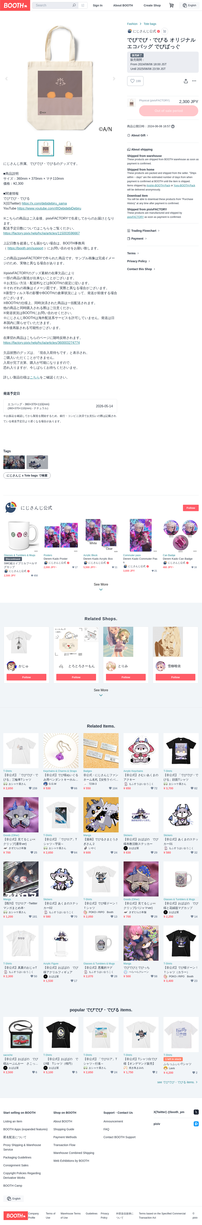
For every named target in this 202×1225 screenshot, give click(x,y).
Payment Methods (65, 1137)
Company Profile (33, 1215)
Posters (48, 555)
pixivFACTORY (135, 217)
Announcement (113, 1121)
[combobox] (55, 5)
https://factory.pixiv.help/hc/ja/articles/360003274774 (41, 342)
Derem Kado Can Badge (177, 558)
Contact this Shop (139, 269)
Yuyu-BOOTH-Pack (184, 185)
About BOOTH (123, 5)
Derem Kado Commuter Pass (140, 560)
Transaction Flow (64, 1145)
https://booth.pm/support (25, 248)
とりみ (123, 666)
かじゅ (24, 666)
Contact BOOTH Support (119, 1137)
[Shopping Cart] (171, 5)
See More (101, 694)
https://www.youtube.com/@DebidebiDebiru (49, 208)
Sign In (98, 5)
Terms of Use (50, 1215)
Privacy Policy (137, 261)
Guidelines (91, 1213)
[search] (74, 5)
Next (114, 78)
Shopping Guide (63, 1129)
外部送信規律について (124, 1215)
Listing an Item (12, 1121)
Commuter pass (132, 555)
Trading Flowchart (143, 230)
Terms (131, 253)
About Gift (138, 135)
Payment (137, 238)
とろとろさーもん (81, 666)
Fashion (132, 23)
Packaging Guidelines (17, 1157)
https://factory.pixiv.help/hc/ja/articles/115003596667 (41, 233)
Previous (6, 78)
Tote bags (150, 23)
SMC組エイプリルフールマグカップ (20, 565)
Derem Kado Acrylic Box (98, 558)
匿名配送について (14, 1137)
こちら (35, 377)
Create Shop (152, 5)
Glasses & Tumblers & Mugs (19, 555)
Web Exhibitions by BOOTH (71, 1160)
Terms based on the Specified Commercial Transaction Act (162, 1215)
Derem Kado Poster (56, 558)
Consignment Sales (15, 1165)
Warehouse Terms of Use (71, 1215)
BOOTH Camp (12, 1185)
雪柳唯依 (174, 666)
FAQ (106, 1129)
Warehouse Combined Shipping (73, 1153)
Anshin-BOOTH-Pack (158, 185)
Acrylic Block (90, 555)
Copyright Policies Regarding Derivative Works (22, 1175)
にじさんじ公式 (36, 507)
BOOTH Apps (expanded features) (25, 1129)
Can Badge (169, 555)
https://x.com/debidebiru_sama (44, 203)
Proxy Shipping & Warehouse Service (22, 1147)
